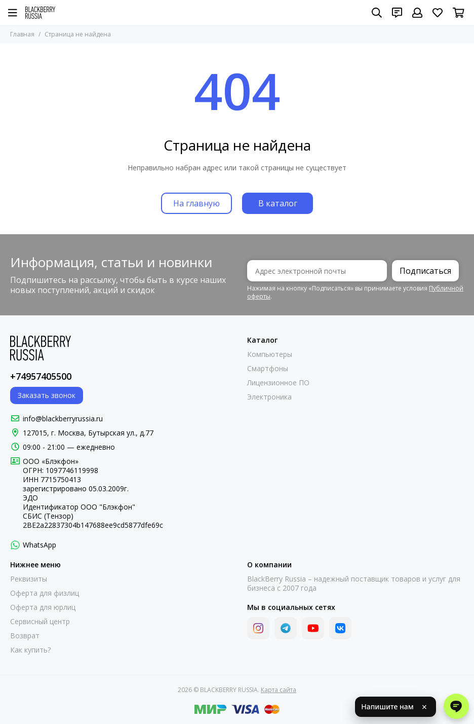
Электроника (269, 397)
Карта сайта (278, 689)
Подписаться (425, 270)
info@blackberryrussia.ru (63, 418)
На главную (196, 203)
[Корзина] (458, 12)
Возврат (25, 635)
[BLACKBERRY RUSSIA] (40, 13)
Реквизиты (28, 579)
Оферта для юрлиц (42, 607)
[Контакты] (397, 12)
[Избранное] (437, 12)
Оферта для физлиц (44, 593)
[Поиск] (377, 12)
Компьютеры (269, 354)
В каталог (277, 203)
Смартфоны (267, 368)
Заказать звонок (46, 395)
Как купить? (30, 650)
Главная (22, 34)
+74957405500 (40, 376)
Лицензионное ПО (278, 382)
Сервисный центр (40, 621)
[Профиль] (417, 12)
